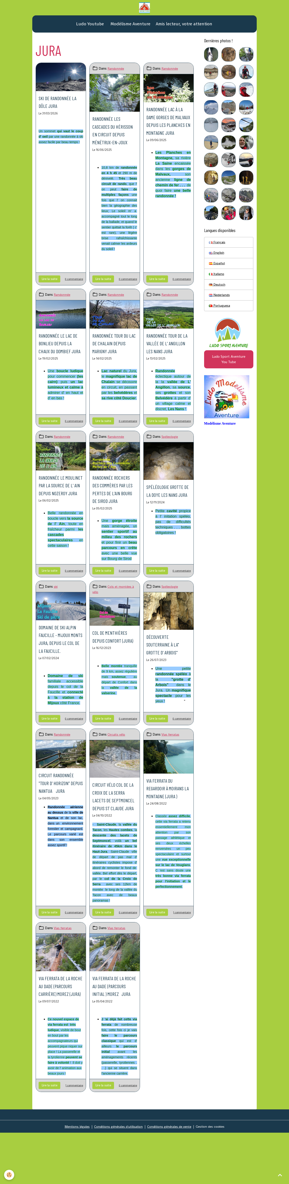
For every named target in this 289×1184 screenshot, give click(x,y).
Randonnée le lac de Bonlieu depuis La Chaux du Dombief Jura (60, 365)
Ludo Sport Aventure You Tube (228, 367)
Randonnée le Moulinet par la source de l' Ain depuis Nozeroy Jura (58, 518)
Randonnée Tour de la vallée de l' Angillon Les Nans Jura (167, 365)
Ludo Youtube (89, 26)
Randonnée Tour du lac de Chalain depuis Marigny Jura (114, 365)
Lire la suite (49, 297)
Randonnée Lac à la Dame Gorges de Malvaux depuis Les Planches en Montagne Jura (166, 131)
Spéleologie (170, 462)
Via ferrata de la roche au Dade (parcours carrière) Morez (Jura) (59, 1066)
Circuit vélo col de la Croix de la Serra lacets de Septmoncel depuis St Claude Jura (113, 861)
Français (217, 245)
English (217, 256)
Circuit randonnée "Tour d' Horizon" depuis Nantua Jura (60, 844)
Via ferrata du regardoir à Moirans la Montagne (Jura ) (166, 849)
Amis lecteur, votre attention (184, 26)
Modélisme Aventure (129, 26)
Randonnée (116, 71)
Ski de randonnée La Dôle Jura (60, 104)
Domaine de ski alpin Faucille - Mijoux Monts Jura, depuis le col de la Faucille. (58, 688)
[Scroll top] (280, 1175)
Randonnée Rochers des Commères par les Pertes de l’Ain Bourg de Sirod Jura (113, 522)
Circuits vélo (117, 791)
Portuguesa (220, 311)
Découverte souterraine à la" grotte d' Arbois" (167, 686)
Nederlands (220, 300)
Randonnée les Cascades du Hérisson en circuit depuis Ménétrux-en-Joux (110, 140)
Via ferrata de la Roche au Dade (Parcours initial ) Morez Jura (114, 1062)
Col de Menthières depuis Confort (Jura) (111, 685)
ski (56, 628)
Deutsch (217, 289)
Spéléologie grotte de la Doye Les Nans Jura (168, 520)
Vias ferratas (171, 791)
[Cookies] (10, 1175)
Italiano (217, 278)
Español (217, 267)
